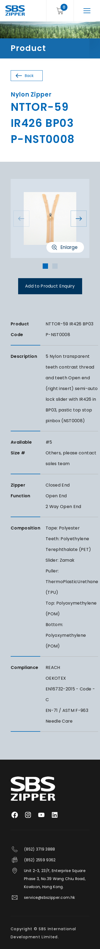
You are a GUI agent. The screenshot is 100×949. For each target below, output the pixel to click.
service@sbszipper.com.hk (49, 897)
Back (29, 75)
